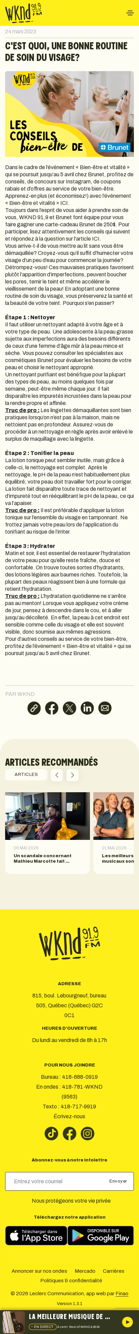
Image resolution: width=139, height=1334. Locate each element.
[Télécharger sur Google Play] (100, 1236)
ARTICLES (26, 774)
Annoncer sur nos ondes (39, 1271)
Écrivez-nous (69, 1116)
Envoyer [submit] (118, 1181)
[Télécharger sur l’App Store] (36, 1236)
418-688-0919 (80, 1077)
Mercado (85, 1271)
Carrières (113, 1271)
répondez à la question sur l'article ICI (55, 239)
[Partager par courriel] (105, 708)
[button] (57, 775)
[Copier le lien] (34, 708)
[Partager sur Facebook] (52, 708)
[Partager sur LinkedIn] (87, 708)
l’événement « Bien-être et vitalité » (75, 646)
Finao (121, 1293)
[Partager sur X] (69, 708)
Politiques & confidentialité (71, 1280)
